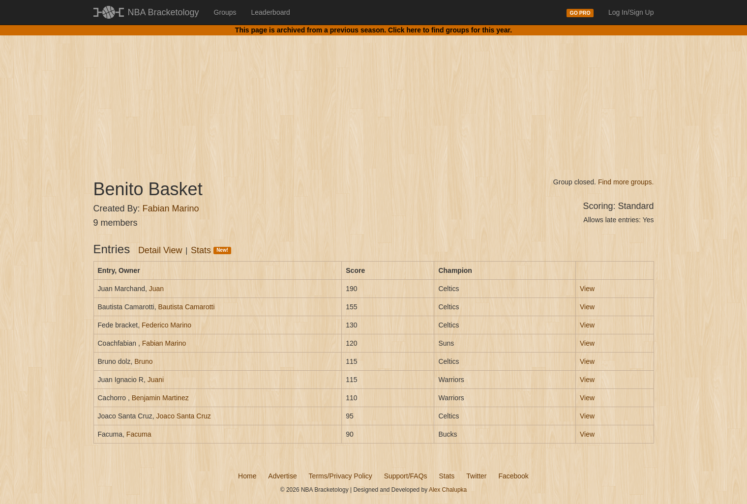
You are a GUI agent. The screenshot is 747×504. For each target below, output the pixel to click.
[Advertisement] (373, 98)
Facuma (138, 434)
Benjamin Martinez (160, 398)
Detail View (160, 250)
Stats (211, 250)
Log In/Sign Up (631, 12)
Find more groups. (626, 182)
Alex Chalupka (448, 489)
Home (247, 476)
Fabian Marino (171, 208)
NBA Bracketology (163, 12)
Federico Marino (166, 325)
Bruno (143, 361)
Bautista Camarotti (186, 307)
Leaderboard (270, 12)
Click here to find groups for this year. (450, 30)
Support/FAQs (405, 476)
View (587, 289)
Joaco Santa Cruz (183, 416)
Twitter (476, 476)
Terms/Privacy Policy (340, 476)
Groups (225, 12)
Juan (156, 289)
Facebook (513, 476)
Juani (156, 380)
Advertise (282, 476)
